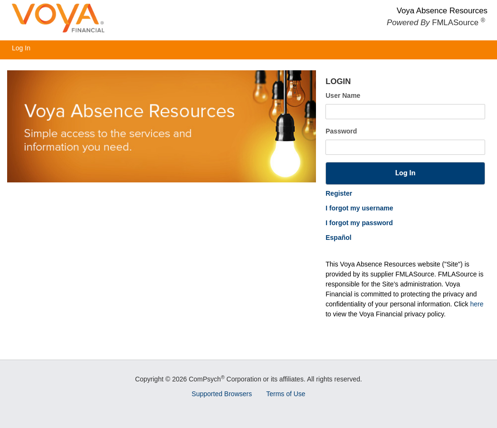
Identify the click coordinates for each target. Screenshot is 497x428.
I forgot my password (359, 223)
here (477, 304)
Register (338, 193)
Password (341, 131)
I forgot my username (359, 208)
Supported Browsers (221, 394)
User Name (342, 95)
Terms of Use (285, 394)
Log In (21, 48)
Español (338, 237)
